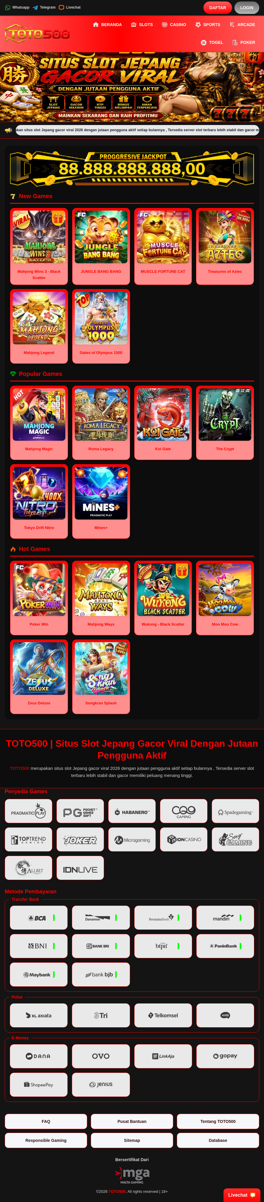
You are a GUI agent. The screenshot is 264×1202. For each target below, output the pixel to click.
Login (246, 7)
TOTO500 (20, 768)
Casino (174, 25)
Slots (142, 25)
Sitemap (132, 1140)
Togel (212, 43)
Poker (243, 43)
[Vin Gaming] (132, 1174)
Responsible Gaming (46, 1140)
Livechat (70, 8)
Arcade (242, 25)
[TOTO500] (37, 33)
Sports (208, 25)
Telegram (43, 8)
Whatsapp (17, 8)
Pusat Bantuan (131, 1121)
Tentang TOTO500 (218, 1121)
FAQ (46, 1121)
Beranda (107, 25)
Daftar (217, 7)
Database (218, 1140)
